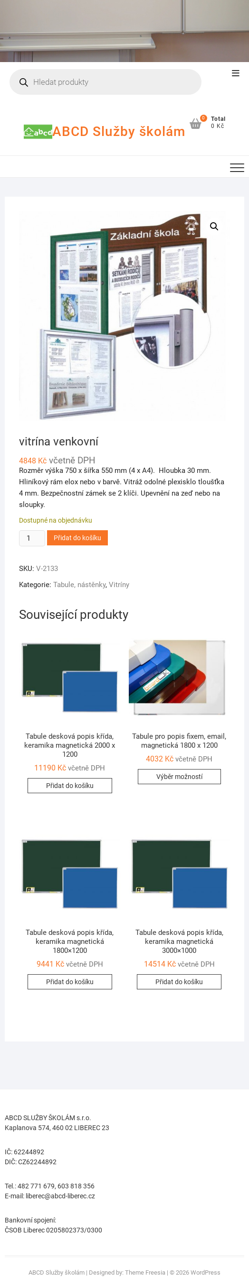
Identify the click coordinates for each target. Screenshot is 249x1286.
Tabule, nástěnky (79, 584)
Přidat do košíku (77, 538)
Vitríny (119, 584)
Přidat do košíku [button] (70, 785)
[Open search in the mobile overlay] (105, 82)
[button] (214, 226)
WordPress (205, 1272)
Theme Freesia (145, 1272)
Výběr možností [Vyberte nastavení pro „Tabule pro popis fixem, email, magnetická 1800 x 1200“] (179, 776)
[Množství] (32, 538)
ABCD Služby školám (118, 131)
